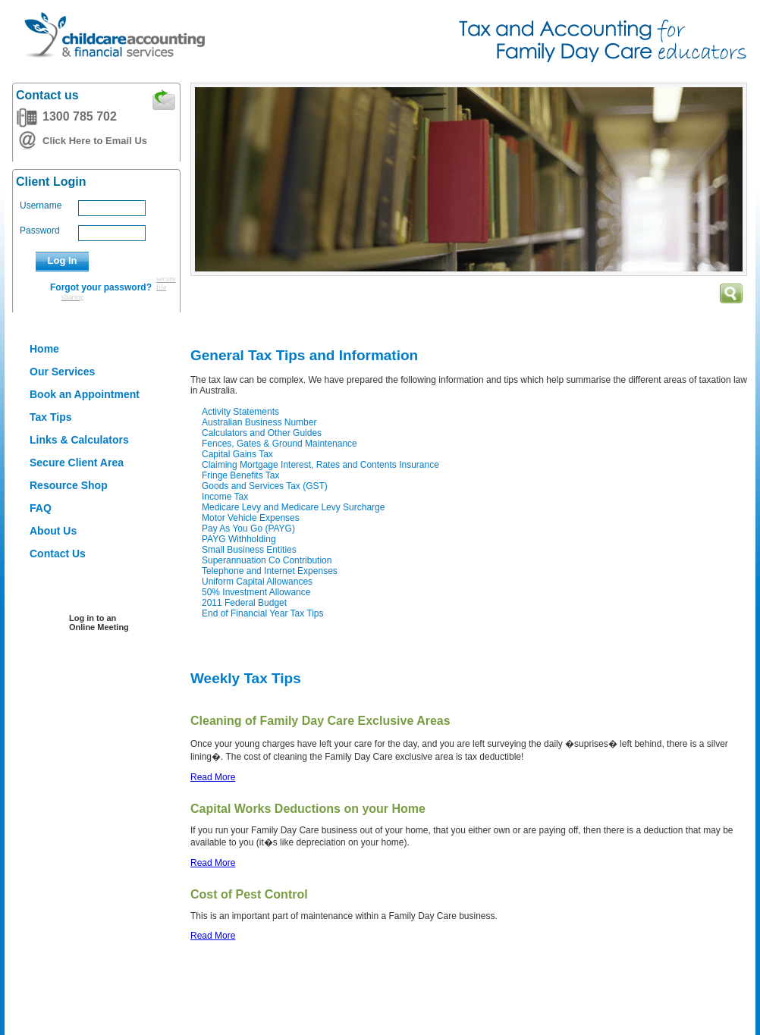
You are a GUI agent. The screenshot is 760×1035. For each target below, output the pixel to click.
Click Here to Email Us (94, 140)
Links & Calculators (79, 440)
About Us (53, 531)
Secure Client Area (77, 462)
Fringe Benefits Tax (241, 475)
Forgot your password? (101, 287)
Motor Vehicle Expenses (251, 518)
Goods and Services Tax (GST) (265, 486)
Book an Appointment (85, 394)
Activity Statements (240, 411)
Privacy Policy (212, 992)
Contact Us (58, 553)
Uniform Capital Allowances (257, 581)
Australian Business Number (259, 422)
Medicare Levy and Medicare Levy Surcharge (293, 507)
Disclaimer (66, 992)
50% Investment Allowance (256, 592)
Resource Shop (69, 485)
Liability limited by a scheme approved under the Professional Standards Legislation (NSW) (458, 992)
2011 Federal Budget (244, 602)
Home (44, 349)
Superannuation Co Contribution (266, 560)
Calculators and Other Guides (262, 433)
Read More (212, 777)
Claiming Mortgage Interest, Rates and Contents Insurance (320, 464)
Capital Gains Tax (237, 454)
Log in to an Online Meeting (99, 622)
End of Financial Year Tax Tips (263, 613)
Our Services (62, 371)
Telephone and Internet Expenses (270, 571)
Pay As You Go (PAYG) (248, 528)
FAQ (41, 508)
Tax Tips (51, 417)
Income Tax (225, 496)
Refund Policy (135, 992)
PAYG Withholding (239, 539)
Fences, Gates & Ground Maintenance (279, 443)
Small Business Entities (249, 549)
